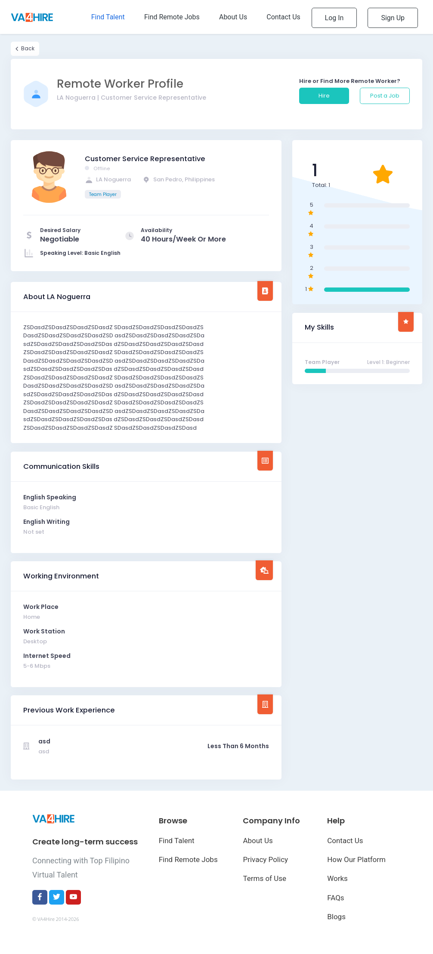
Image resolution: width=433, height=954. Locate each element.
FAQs (335, 897)
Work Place (41, 606)
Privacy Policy (265, 859)
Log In (334, 18)
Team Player (103, 194)
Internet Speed (47, 655)
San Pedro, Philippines (178, 179)
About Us (257, 840)
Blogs (336, 916)
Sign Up (393, 18)
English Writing (46, 521)
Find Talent (177, 840)
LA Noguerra (108, 179)
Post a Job (384, 96)
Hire (324, 96)
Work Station (44, 631)
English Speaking (49, 497)
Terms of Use (264, 878)
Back (25, 48)
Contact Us (345, 840)
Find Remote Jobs (188, 859)
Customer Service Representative (145, 159)
